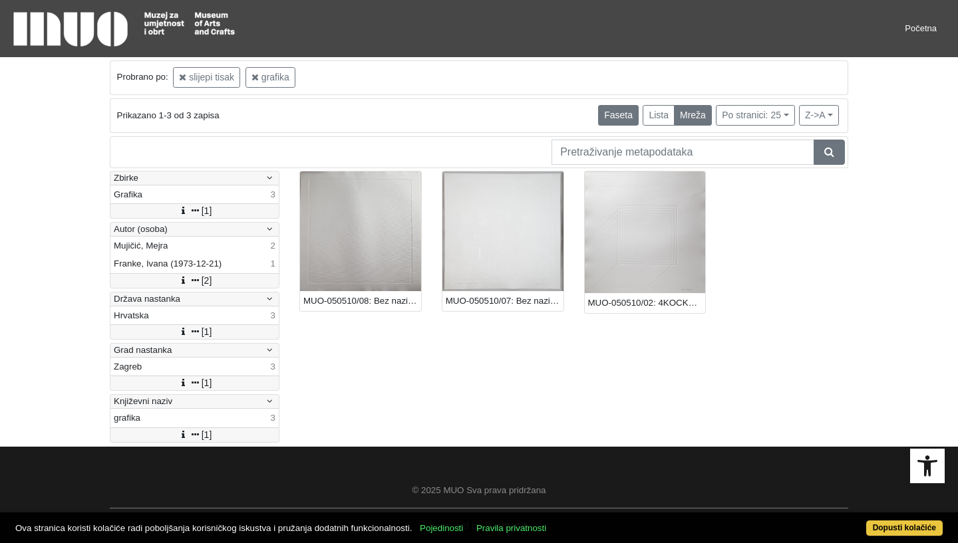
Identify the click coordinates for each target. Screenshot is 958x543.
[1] (195, 210)
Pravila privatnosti (511, 528)
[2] (195, 280)
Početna (921, 28)
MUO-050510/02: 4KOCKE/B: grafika (647, 303)
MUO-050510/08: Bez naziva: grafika (362, 301)
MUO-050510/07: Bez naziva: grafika (504, 301)
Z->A (815, 115)
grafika (270, 77)
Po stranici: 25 (751, 115)
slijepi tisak (206, 77)
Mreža (693, 115)
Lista (659, 115)
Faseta (618, 115)
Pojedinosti (441, 528)
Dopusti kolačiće (904, 527)
